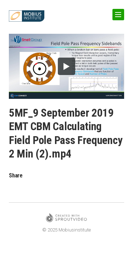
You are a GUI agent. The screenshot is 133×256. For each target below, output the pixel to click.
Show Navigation (117, 12)
